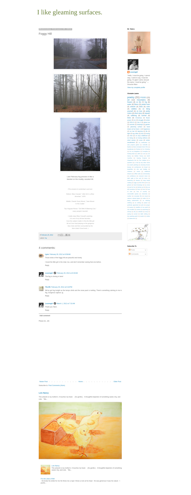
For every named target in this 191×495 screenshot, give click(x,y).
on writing (138, 202)
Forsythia (145, 151)
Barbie (129, 147)
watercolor (132, 218)
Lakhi (138, 153)
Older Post (117, 382)
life (146, 131)
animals (131, 124)
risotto (138, 209)
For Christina (146, 149)
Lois (144, 153)
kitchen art (141, 187)
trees (129, 118)
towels (142, 216)
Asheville (144, 144)
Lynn (47, 254)
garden (147, 124)
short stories (131, 140)
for (147, 182)
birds (141, 107)
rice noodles (130, 209)
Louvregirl (49, 273)
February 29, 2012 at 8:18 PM (61, 287)
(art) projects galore (133, 144)
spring (129, 214)
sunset (135, 214)
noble (144, 198)
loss (142, 133)
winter (148, 120)
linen (138, 189)
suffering (134, 115)
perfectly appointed (132, 205)
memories (144, 194)
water (129, 104)
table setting (144, 214)
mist (131, 135)
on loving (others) (141, 138)
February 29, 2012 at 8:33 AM (67, 273)
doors (145, 178)
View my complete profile (136, 87)
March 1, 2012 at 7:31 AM (66, 303)
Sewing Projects (142, 158)
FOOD (143, 97)
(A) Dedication (143, 142)
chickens (129, 171)
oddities (134, 109)
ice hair (132, 131)
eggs (135, 182)
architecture (137, 167)
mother (129, 196)
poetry (130, 97)
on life (138, 102)
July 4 (139, 122)
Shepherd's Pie (131, 160)
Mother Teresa (138, 156)
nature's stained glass (133, 198)
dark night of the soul (134, 178)
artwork (132, 107)
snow (140, 140)
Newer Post (43, 382)
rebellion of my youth (142, 207)
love (144, 189)
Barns (136, 104)
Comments (133, 254)
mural (146, 196)
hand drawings (138, 185)
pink (142, 205)
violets (148, 216)
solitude (140, 211)
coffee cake (137, 173)
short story (138, 113)
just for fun (132, 187)
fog (46, 238)
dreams (138, 180)
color (148, 107)
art (128, 100)
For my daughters (134, 151)
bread (145, 167)
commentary (146, 173)
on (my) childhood (141, 135)
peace (145, 202)
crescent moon (143, 176)
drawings (140, 124)
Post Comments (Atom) (56, 385)
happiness (146, 129)
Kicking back (131, 153)
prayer (148, 205)
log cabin (135, 133)
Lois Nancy (44, 393)
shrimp (129, 211)
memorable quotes (132, 194)
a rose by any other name (142, 162)
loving (148, 133)
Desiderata (130, 149)
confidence (133, 176)
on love (139, 111)
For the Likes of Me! (48, 479)
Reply (47, 265)
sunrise (144, 115)
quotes (131, 207)
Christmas (138, 118)
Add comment (45, 316)
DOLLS (132, 122)
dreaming (130, 180)
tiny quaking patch (132, 216)
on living (130, 138)
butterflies (130, 169)
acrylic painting (133, 165)
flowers (129, 102)
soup (146, 211)
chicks (138, 171)
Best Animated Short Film (140, 147)
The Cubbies (142, 160)
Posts (132, 250)
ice (135, 120)
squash (147, 113)
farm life (141, 182)
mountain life (138, 196)
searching (145, 209)
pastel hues (146, 104)
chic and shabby (142, 169)
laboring (140, 131)
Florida (138, 149)
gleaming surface (136, 127)
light (128, 133)
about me (147, 122)
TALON (47, 287)
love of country (142, 191)
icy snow (147, 185)
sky (135, 211)
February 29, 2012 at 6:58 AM (60, 254)
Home (81, 382)
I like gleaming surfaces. (69, 12)
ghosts (129, 185)
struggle (140, 120)
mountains (141, 100)
